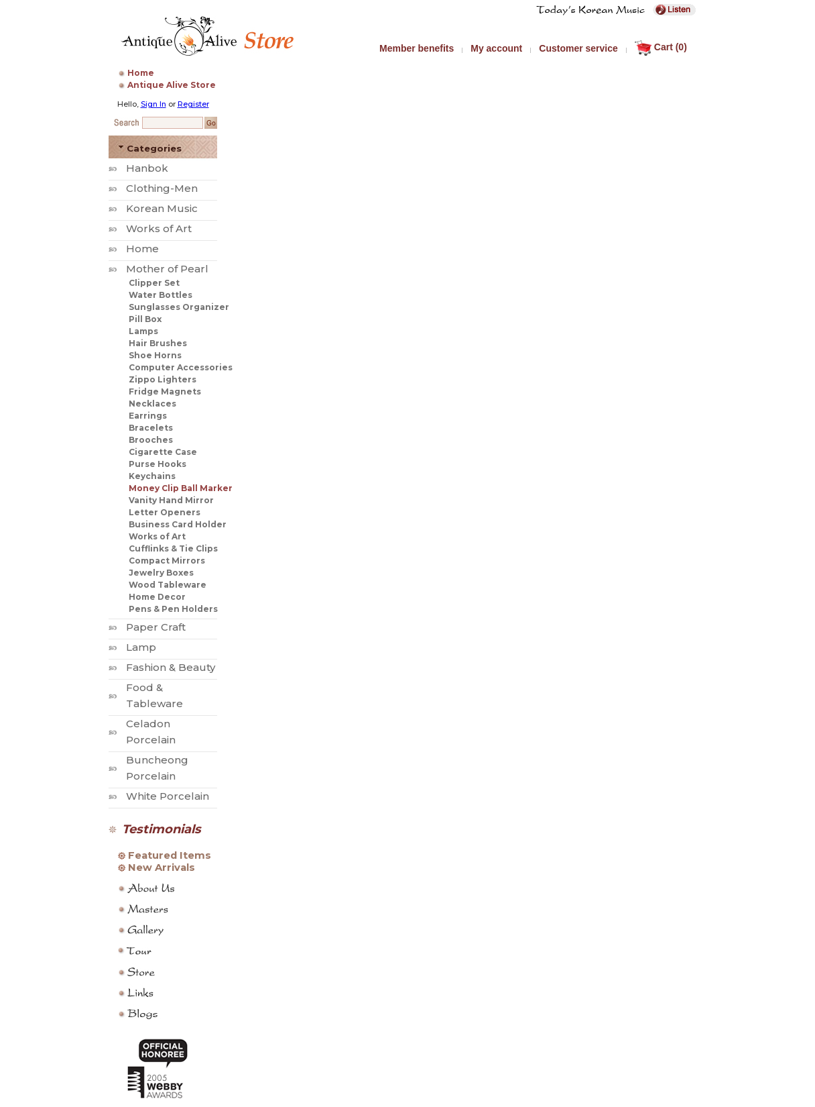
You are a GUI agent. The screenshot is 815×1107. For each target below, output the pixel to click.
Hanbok (147, 168)
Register (193, 104)
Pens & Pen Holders (173, 609)
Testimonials (161, 829)
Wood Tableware (167, 585)
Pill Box (145, 319)
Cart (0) (661, 47)
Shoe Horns (155, 355)
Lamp (141, 647)
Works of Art (159, 228)
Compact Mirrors (167, 561)
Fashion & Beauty (170, 667)
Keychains (152, 476)
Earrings (148, 416)
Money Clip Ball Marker (181, 488)
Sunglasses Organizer (179, 307)
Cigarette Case (163, 452)
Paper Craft (156, 627)
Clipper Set (154, 283)
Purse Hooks (157, 464)
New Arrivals (161, 867)
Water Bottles (160, 295)
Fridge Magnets (165, 391)
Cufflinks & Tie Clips (173, 548)
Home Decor (157, 597)
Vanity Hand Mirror (171, 500)
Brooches (151, 440)
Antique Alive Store (171, 85)
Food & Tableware (154, 695)
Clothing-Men (162, 188)
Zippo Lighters (162, 379)
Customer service (578, 48)
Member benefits (416, 48)
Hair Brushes (158, 343)
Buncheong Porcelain (157, 767)
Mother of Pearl (167, 268)
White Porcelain (167, 796)
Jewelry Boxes (161, 573)
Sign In (153, 104)
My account (496, 48)
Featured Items (169, 855)
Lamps (143, 331)
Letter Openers (164, 512)
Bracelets (151, 428)
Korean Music (162, 208)
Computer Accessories (181, 367)
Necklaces (152, 404)
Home (140, 73)
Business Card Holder (178, 524)
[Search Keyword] (172, 123)
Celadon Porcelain (151, 731)
